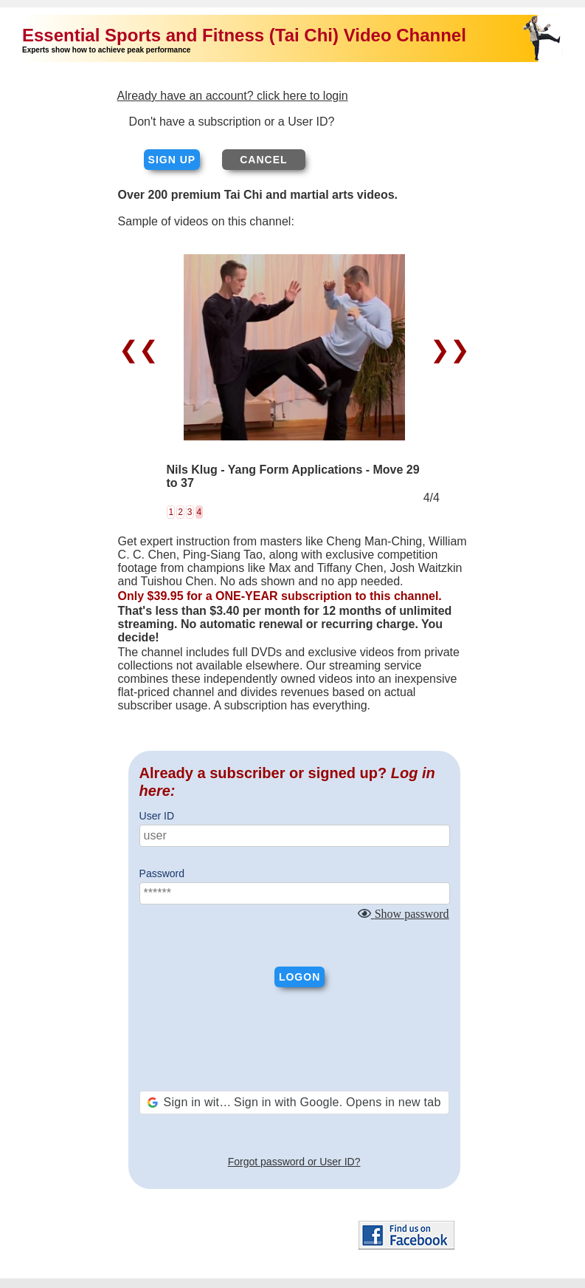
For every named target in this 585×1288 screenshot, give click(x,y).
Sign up (172, 160)
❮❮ (142, 349)
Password (161, 873)
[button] (294, 1102)
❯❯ (446, 349)
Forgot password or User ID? (294, 1162)
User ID (156, 816)
